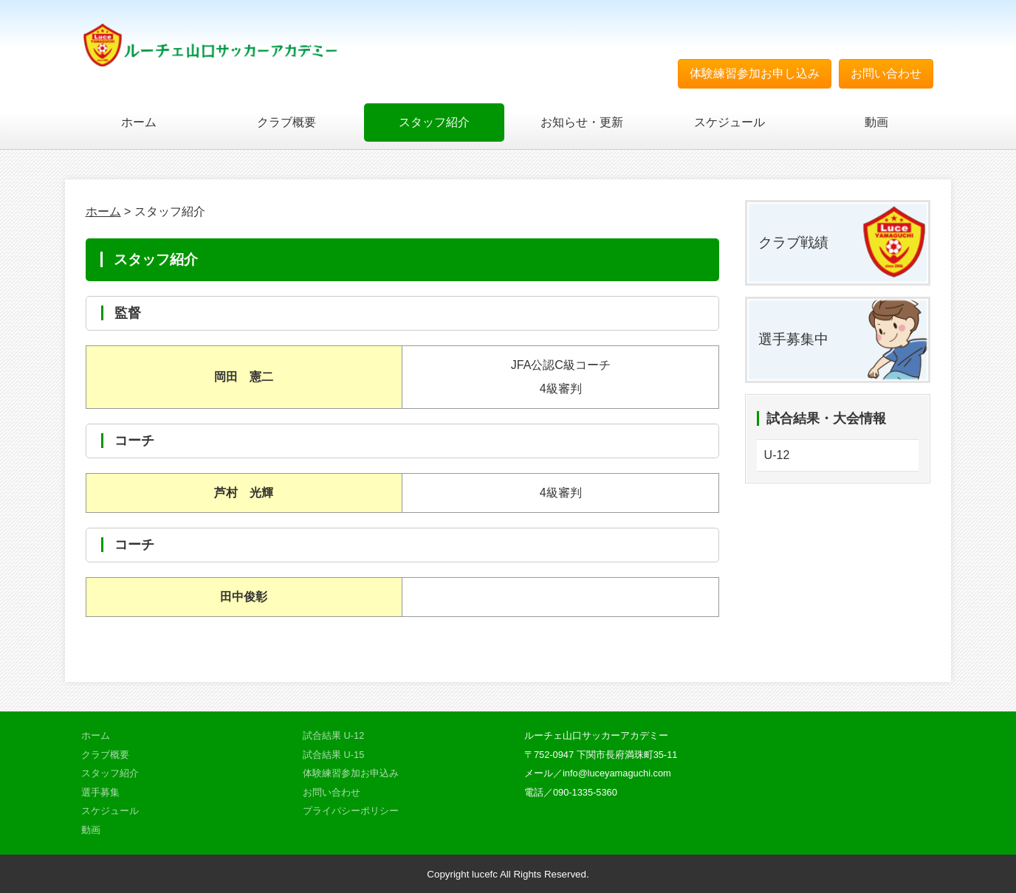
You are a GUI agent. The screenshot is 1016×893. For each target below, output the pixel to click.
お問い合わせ (886, 73)
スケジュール (729, 122)
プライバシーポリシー (351, 810)
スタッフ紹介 (434, 122)
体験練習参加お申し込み (755, 73)
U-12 (777, 455)
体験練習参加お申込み (351, 773)
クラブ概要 (286, 122)
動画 (876, 122)
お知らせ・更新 (581, 122)
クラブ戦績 (793, 242)
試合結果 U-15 (333, 754)
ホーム (139, 122)
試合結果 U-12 (333, 735)
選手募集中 (793, 339)
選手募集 (100, 792)
